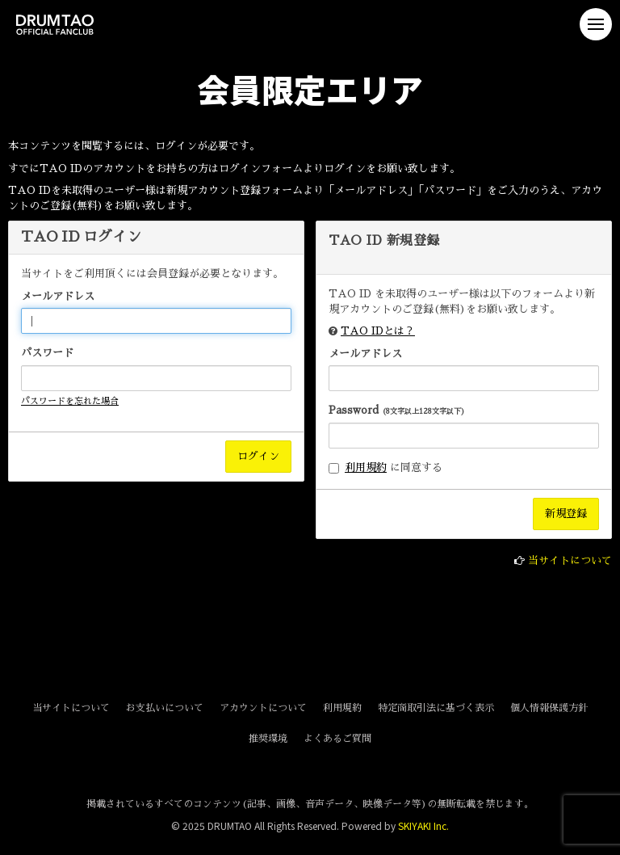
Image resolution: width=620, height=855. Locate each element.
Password (397, 410)
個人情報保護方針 (549, 708)
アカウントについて (263, 708)
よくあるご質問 (337, 738)
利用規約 (366, 467)
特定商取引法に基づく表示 (436, 708)
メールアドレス (57, 296)
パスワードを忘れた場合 (70, 401)
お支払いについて (164, 708)
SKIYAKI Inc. (423, 825)
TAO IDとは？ (378, 331)
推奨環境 (268, 738)
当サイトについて (570, 560)
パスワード (47, 352)
